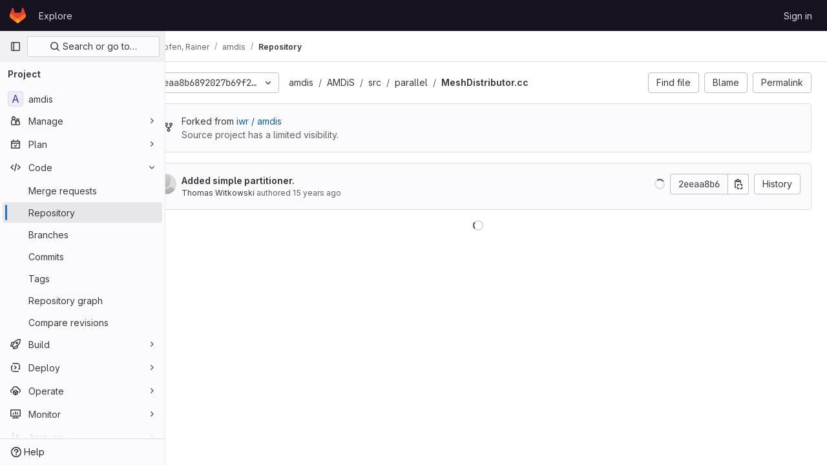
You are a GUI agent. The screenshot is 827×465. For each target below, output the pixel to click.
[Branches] (82, 234)
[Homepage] (17, 15)
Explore (55, 15)
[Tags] (82, 278)
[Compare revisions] (82, 322)
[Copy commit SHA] (738, 184)
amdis (337, 82)
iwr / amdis (295, 121)
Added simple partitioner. (274, 180)
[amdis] (82, 98)
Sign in (798, 15)
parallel (447, 82)
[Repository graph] (82, 300)
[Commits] (82, 256)
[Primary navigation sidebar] (15, 46)
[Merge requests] (82, 190)
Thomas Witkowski (254, 193)
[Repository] (82, 212)
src (410, 82)
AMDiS (377, 82)
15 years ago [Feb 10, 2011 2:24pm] (353, 193)
